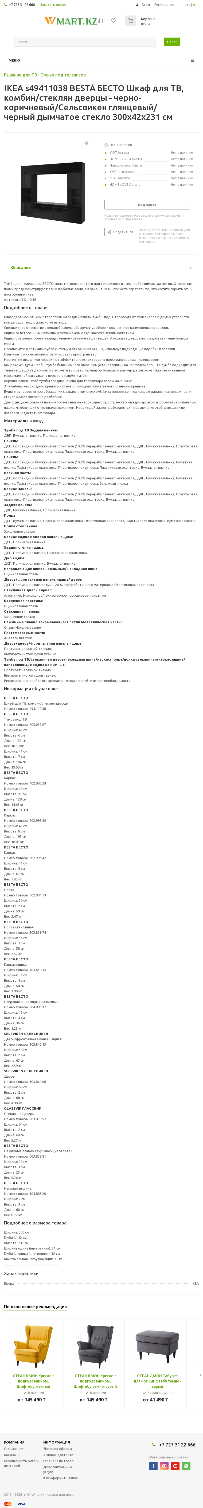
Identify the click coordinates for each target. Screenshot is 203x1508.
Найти (172, 42)
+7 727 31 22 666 (22, 4)
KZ (188, 5)
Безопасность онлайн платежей (21, 1463)
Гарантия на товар (58, 1461)
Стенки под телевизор (63, 74)
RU (194, 5)
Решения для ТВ (20, 74)
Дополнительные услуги (57, 1469)
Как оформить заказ (60, 1478)
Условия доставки (58, 1455)
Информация (56, 1442)
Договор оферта (57, 1448)
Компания (14, 1442)
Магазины (12, 1455)
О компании (13, 1448)
